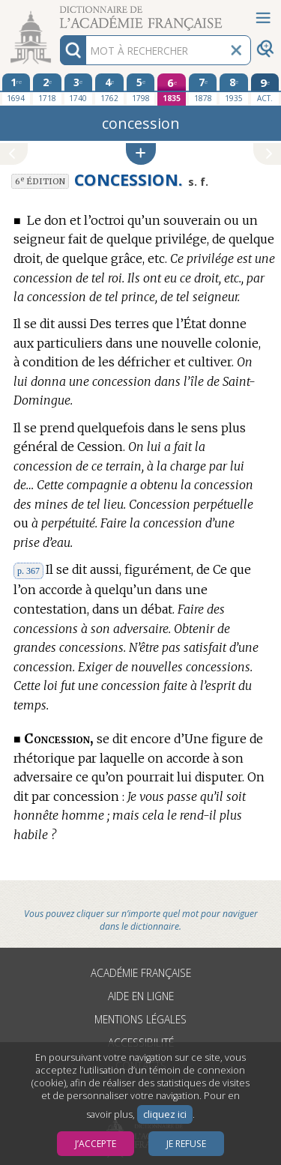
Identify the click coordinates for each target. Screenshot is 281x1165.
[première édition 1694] (16, 89)
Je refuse (186, 1143)
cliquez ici (165, 1114)
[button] (141, 154)
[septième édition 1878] (203, 89)
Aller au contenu (58, 13)
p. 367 (28, 571)
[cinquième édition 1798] (141, 89)
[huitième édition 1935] (234, 89)
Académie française (141, 973)
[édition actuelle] (265, 89)
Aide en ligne (141, 996)
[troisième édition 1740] (78, 89)
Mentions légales (140, 1019)
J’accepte (95, 1143)
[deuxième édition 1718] (47, 89)
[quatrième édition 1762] (109, 89)
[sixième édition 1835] (171, 89)
